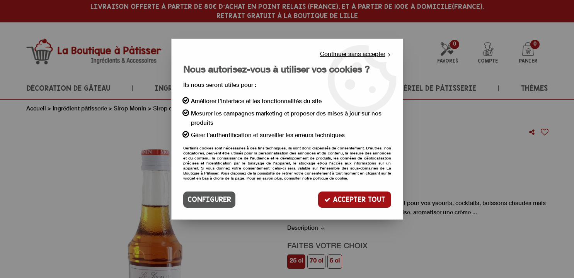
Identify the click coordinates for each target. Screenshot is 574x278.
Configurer (209, 199)
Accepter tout (354, 199)
